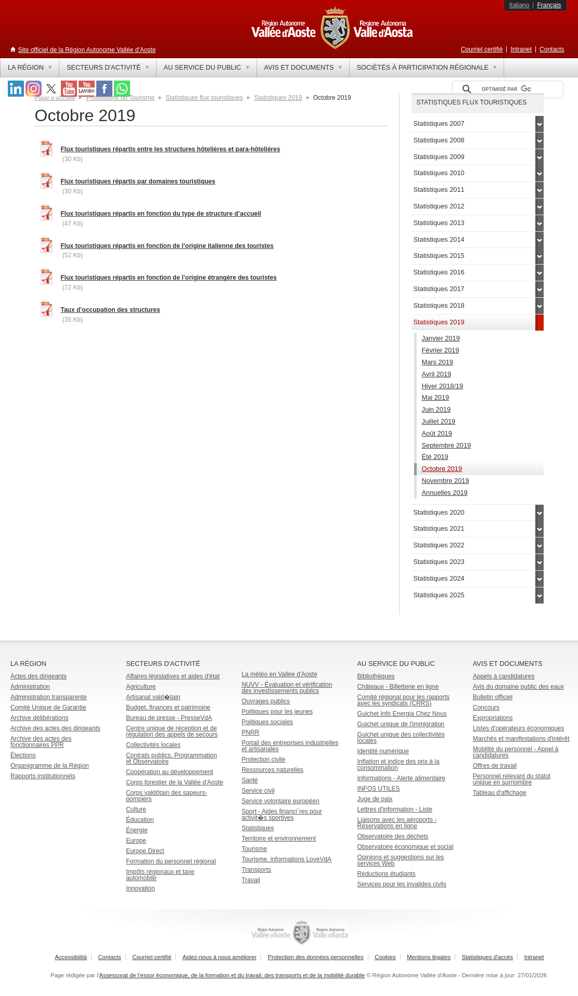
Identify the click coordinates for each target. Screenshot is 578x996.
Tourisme (254, 849)
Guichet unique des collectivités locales (401, 737)
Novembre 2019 (445, 480)
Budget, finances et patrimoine (168, 707)
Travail (250, 880)
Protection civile (263, 759)
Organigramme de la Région (49, 765)
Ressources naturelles (272, 770)
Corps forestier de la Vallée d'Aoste (174, 782)
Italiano (519, 5)
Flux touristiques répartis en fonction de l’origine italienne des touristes (167, 246)
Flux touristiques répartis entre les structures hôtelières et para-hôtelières (170, 149)
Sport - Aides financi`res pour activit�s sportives (281, 814)
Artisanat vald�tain (153, 697)
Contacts (552, 49)
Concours (486, 707)
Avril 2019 (437, 374)
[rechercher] (506, 89)
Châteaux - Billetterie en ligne (398, 686)
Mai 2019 (435, 397)
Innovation (140, 888)
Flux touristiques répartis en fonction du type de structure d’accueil (161, 213)
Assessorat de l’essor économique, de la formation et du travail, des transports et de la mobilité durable (232, 975)
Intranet (521, 49)
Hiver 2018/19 (443, 386)
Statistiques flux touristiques (204, 97)
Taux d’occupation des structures (110, 309)
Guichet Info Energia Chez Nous (402, 713)
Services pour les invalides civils (401, 884)
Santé (249, 780)
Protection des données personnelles (316, 957)
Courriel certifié (482, 49)
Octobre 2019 (442, 469)
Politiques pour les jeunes (277, 711)
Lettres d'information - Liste (394, 809)
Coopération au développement (169, 772)
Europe (136, 840)
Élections (23, 755)
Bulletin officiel (493, 697)
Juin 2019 (436, 409)
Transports (256, 869)
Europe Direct (145, 851)
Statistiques (257, 828)
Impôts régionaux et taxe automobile (160, 875)
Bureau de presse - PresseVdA (169, 718)
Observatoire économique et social (405, 846)
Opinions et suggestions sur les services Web (400, 860)
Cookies (385, 957)
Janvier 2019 (441, 338)
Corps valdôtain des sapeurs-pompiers (166, 796)
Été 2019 (435, 457)
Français (549, 5)
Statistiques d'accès (487, 957)
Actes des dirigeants (38, 676)
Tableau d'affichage (499, 792)
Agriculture (141, 686)
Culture (136, 809)
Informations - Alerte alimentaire (401, 778)
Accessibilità (71, 957)
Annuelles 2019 (445, 492)
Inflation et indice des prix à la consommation (398, 764)
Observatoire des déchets (393, 836)
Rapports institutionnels (42, 776)
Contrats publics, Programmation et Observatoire (171, 758)
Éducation (139, 819)
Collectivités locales (153, 745)
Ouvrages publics (265, 701)
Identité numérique (383, 751)
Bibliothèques (376, 676)
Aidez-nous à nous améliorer (219, 957)
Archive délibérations (39, 718)
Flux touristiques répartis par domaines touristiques (138, 181)
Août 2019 (437, 433)
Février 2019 (440, 350)
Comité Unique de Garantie (48, 707)
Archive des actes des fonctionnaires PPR (40, 742)
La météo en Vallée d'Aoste (279, 674)
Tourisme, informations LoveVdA (286, 859)
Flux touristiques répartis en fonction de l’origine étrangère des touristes (169, 277)
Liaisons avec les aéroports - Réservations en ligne (397, 823)
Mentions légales (429, 957)
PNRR (250, 732)
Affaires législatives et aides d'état (173, 676)
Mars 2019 (437, 362)
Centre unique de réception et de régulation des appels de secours (171, 731)
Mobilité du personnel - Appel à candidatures (516, 752)
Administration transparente (48, 697)
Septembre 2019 (446, 445)
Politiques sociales (267, 722)
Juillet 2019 (439, 421)
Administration (30, 686)
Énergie (136, 830)
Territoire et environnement (278, 838)
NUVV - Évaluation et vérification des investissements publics (286, 687)
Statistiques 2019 (278, 97)
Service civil (257, 790)
